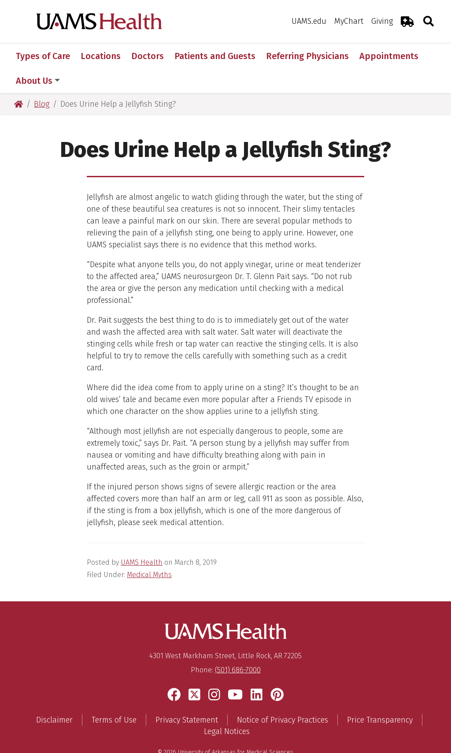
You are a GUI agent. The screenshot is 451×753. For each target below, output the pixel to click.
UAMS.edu (309, 21)
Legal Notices (227, 707)
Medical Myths (149, 550)
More (374, 56)
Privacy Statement (186, 695)
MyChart (348, 21)
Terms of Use (114, 695)
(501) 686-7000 (238, 645)
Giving (382, 21)
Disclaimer (54, 695)
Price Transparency (380, 695)
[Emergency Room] (407, 21)
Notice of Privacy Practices (282, 695)
